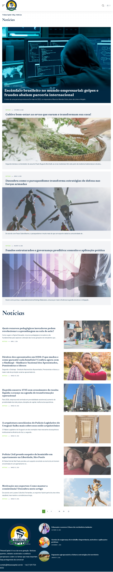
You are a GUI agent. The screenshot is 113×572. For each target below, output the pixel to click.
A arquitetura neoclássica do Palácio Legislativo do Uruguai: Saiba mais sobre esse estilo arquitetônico (31, 424)
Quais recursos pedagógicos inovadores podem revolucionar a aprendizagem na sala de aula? (28, 329)
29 (63, 511)
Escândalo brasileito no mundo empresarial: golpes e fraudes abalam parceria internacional (51, 92)
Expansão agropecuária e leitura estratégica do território (75, 555)
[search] (103, 5)
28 (59, 511)
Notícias (7, 86)
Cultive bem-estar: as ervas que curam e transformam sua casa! (48, 114)
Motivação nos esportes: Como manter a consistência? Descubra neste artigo (25, 487)
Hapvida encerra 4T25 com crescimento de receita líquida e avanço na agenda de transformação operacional (30, 393)
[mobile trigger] (4, 5)
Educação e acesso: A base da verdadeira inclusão (71, 527)
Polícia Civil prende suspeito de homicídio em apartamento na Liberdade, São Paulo (27, 456)
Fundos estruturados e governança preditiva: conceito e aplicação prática (55, 250)
